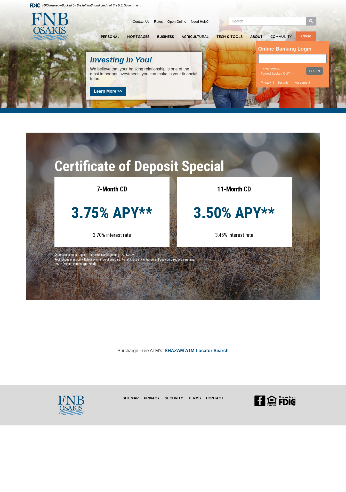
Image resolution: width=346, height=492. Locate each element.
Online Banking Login (285, 49)
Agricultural (195, 36)
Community (281, 36)
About (256, 36)
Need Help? (200, 21)
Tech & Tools (229, 36)
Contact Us (141, 21)
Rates (158, 21)
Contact (214, 398)
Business (165, 36)
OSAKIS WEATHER (173, 328)
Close (306, 36)
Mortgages (138, 36)
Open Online (176, 21)
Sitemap (131, 398)
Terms (194, 398)
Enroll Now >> (270, 69)
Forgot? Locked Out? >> (277, 73)
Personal (110, 36)
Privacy (266, 82)
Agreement (302, 82)
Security (282, 82)
